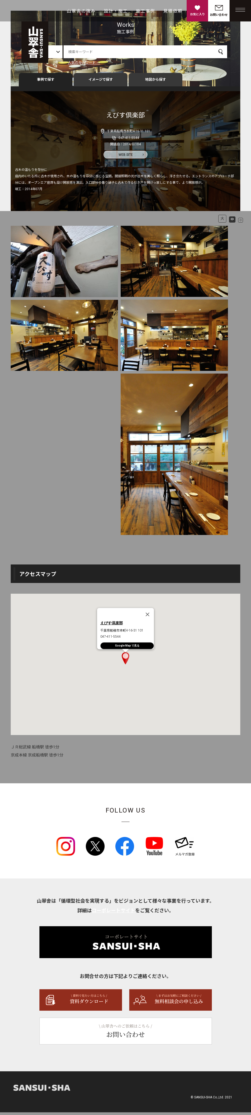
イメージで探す (100, 82)
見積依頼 (173, 11)
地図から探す (155, 82)
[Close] (147, 617)
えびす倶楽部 (111, 625)
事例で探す (45, 82)
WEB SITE (126, 157)
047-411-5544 (129, 140)
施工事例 (145, 11)
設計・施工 (116, 11)
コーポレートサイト (113, 913)
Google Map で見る (127, 648)
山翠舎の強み (81, 11)
